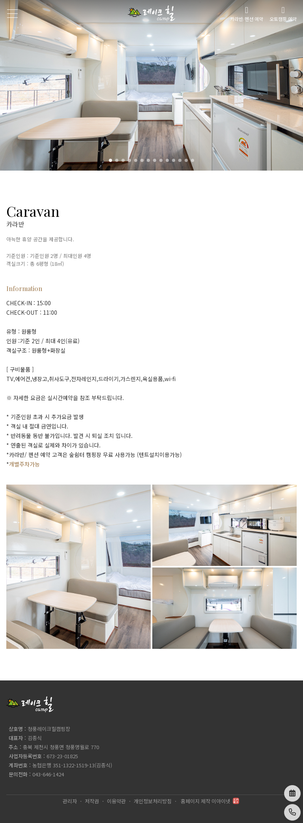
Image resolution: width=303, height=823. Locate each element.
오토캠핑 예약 (283, 13)
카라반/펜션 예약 (246, 13)
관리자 (70, 801)
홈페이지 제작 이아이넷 (210, 801)
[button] (297, 85)
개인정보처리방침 (153, 801)
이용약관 (116, 801)
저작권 (92, 801)
